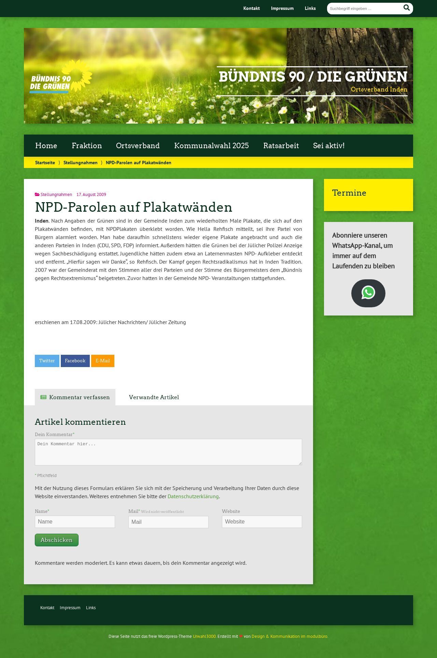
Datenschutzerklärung (193, 496)
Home (46, 145)
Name (42, 511)
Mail (156, 511)
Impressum (282, 8)
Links (310, 8)
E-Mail (103, 360)
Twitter (47, 360)
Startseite (45, 162)
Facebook (75, 360)
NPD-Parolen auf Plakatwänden (133, 207)
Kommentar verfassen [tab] (79, 397)
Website (231, 511)
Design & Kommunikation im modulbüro (289, 636)
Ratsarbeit (281, 145)
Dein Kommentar (54, 434)
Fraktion (87, 145)
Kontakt (251, 8)
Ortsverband (138, 145)
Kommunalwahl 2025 (211, 145)
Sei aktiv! (329, 145)
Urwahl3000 (204, 636)
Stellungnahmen (81, 162)
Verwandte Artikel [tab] (154, 397)
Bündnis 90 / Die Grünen (313, 77)
